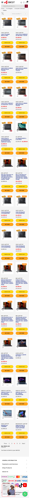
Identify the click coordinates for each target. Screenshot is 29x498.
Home (2, 8)
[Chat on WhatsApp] (25, 494)
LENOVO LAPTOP (6, 390)
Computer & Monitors (19, 8)
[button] (3, 23)
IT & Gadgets (9, 8)
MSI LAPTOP (4, 173)
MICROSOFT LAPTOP (21, 424)
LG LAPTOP (19, 137)
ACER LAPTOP (19, 353)
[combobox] (14, 6)
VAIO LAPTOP (5, 32)
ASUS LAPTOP (5, 424)
